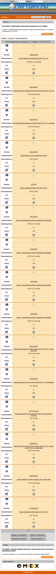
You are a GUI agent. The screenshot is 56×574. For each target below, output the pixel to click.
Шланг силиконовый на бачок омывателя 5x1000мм (34, 253)
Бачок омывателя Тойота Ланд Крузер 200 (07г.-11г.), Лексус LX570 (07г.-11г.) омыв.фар (34, 447)
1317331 (34, 184)
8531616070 (34, 152)
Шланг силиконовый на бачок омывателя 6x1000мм (34, 285)
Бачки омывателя (21, 38)
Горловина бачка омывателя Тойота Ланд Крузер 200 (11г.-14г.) (34, 91)
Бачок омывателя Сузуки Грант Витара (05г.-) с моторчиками (34, 382)
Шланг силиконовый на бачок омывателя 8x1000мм (34, 317)
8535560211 (34, 443)
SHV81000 (33, 314)
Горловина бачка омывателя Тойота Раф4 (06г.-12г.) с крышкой (34, 123)
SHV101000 (34, 217)
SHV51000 (33, 249)
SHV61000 (33, 281)
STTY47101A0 (33, 411)
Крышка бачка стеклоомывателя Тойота (33, 155)
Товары (4, 17)
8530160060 (34, 87)
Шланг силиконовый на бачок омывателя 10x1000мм (33, 220)
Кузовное (11, 38)
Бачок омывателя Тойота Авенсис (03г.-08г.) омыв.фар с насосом (33, 414)
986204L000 (34, 55)
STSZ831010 (34, 379)
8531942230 (34, 119)
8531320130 (34, 346)
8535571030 (34, 476)
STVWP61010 (33, 508)
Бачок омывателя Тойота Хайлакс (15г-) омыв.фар (33, 479)
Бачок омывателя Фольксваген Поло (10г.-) (34, 512)
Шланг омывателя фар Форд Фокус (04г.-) (33, 188)
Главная (3, 38)
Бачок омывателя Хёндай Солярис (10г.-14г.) (33, 58)
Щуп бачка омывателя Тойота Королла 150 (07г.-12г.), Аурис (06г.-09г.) (34, 350)
